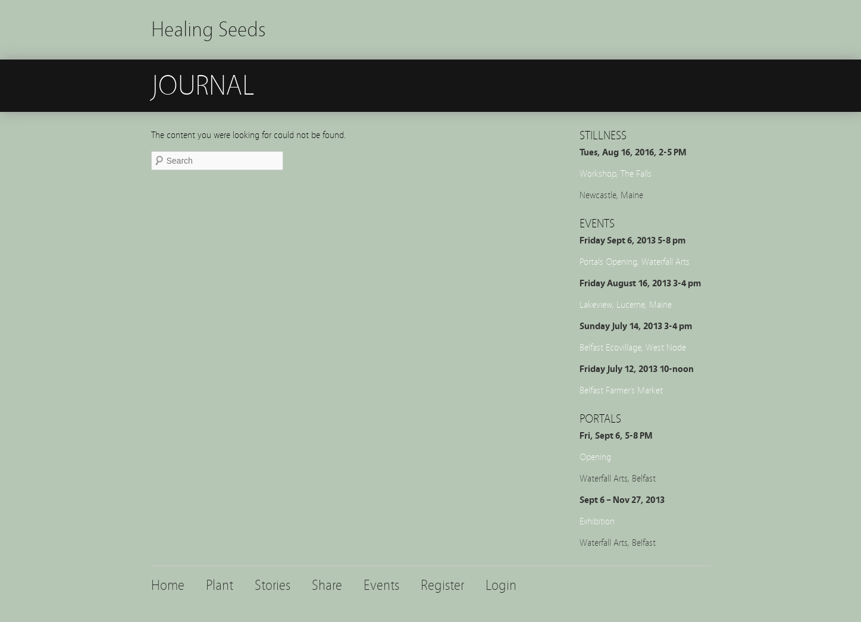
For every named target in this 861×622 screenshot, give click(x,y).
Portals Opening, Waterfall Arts (635, 262)
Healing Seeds (208, 29)
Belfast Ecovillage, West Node (633, 347)
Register (442, 585)
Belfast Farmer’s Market (621, 390)
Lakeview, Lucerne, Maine (626, 304)
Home (167, 585)
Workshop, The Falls (616, 173)
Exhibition (597, 521)
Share (327, 585)
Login (501, 585)
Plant (219, 585)
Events (381, 585)
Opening (595, 457)
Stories (272, 585)
